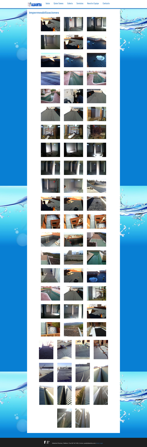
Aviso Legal (99, 443)
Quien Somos (58, 3)
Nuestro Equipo (93, 3)
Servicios (79, 3)
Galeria (70, 3)
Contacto (106, 3)
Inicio (48, 3)
